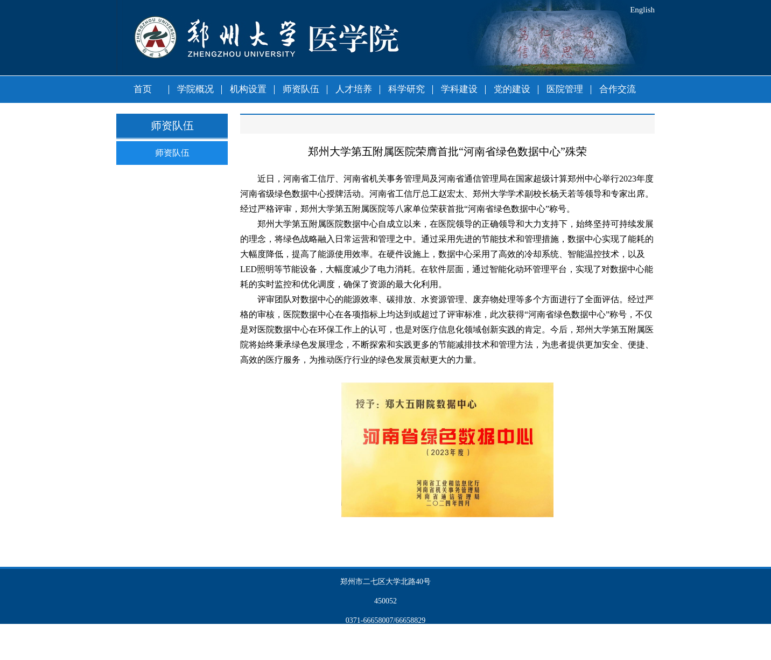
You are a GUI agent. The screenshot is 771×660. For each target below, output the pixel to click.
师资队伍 (301, 89)
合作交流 (617, 89)
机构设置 (248, 89)
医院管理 (564, 89)
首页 (143, 89)
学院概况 (195, 89)
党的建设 (512, 89)
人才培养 (353, 89)
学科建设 (459, 89)
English (642, 9)
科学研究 (406, 89)
